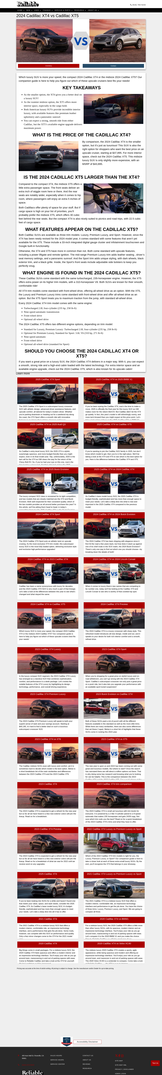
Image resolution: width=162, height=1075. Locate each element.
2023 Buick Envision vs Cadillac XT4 (114, 695)
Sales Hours (56, 1056)
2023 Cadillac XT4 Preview (47, 830)
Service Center (57, 1065)
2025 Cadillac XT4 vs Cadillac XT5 (114, 425)
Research (87, 11)
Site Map (119, 1061)
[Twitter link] (116, 1057)
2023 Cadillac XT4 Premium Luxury (48, 695)
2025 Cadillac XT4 (48, 874)
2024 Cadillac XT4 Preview (114, 605)
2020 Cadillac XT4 (48, 944)
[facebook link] (119, 1057)
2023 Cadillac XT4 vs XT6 (48, 740)
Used (40, 11)
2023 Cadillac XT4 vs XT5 (114, 740)
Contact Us (88, 1056)
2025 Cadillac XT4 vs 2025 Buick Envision (48, 470)
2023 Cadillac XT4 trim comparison (114, 785)
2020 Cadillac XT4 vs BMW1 (114, 919)
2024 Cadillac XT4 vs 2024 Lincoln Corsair (114, 560)
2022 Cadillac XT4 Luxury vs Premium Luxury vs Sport (114, 830)
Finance (51, 11)
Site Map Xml (121, 1066)
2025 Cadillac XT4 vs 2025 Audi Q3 (48, 425)
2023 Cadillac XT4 (48, 785)
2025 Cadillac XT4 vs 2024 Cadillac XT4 (114, 470)
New (31, 11)
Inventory (48, 67)
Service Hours (57, 1060)
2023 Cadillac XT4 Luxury (48, 650)
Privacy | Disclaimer (124, 1070)
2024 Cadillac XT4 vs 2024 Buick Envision (114, 515)
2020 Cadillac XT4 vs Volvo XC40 (114, 944)
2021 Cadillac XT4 (48, 919)
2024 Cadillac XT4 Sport (48, 515)
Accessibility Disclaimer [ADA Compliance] (87, 1042)
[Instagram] (122, 1057)
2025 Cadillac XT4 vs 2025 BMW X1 (114, 380)
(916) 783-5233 (136, 5)
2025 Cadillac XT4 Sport (48, 380)
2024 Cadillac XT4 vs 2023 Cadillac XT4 (48, 560)
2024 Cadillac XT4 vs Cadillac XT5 (47, 605)
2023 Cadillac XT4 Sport (114, 650)
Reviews (86, 1065)
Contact (113, 67)
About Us (102, 11)
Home (21, 11)
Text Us (155, 1063)
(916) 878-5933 (28, 1066)
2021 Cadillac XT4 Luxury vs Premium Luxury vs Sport (114, 874)
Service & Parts (69, 11)
